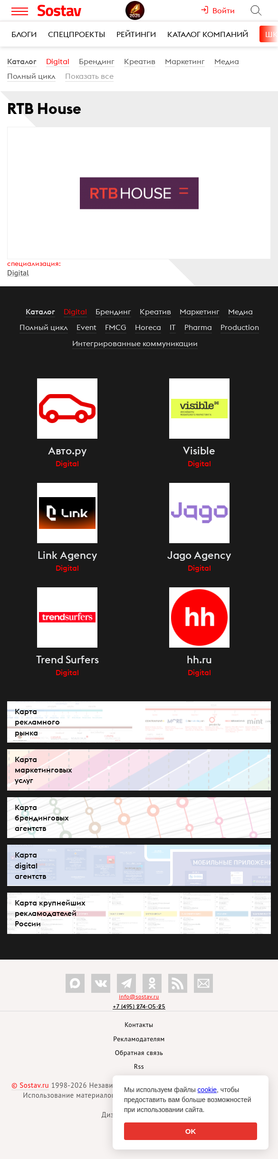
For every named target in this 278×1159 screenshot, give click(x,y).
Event (86, 327)
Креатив (139, 61)
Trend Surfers (67, 659)
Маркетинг (185, 61)
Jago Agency (199, 555)
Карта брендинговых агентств (42, 817)
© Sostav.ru (30, 1085)
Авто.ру (67, 450)
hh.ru (199, 659)
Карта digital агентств (30, 865)
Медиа (226, 61)
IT (173, 327)
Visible (199, 450)
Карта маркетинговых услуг (43, 769)
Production (239, 327)
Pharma (198, 327)
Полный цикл (31, 76)
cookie (207, 1089)
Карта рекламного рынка (37, 722)
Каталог (22, 61)
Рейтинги (136, 34)
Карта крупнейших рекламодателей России (50, 913)
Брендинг (97, 61)
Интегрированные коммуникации (135, 343)
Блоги (24, 34)
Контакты (139, 1024)
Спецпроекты (76, 34)
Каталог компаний (207, 34)
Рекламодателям (138, 1039)
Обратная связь (139, 1052)
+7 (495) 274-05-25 (139, 1006)
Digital (57, 61)
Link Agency (67, 555)
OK (190, 1131)
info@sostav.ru (139, 996)
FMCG (115, 327)
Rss (139, 1066)
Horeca (148, 327)
